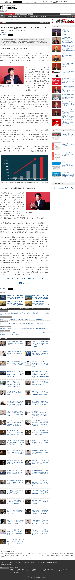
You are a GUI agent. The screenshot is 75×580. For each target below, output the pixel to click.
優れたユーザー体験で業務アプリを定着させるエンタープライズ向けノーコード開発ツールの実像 (15, 363)
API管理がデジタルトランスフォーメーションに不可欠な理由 (68, 57)
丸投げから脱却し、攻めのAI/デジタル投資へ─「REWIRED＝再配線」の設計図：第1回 (15, 297)
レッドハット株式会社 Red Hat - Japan (63, 188)
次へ (27, 283)
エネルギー (45, 2)
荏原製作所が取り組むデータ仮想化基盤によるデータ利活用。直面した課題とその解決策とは (15, 521)
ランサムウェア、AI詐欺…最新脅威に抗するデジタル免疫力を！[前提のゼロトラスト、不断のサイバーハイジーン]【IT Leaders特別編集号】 (25, 333)
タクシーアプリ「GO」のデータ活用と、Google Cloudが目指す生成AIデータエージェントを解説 (15, 452)
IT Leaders (8, 7)
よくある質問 (8, 564)
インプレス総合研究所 (44, 569)
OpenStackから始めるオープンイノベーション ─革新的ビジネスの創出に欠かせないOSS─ (68, 121)
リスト (14, 288)
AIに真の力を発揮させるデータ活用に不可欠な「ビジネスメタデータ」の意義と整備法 (40, 432)
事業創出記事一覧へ (44, 22)
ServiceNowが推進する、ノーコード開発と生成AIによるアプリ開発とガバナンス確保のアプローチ (40, 472)
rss (6, 11)
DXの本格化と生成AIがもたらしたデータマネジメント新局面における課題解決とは (40, 502)
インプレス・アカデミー (15, 572)
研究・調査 (65, 1)
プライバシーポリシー (40, 562)
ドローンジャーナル (67, 570)
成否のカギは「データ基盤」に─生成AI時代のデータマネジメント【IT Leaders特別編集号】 (22, 319)
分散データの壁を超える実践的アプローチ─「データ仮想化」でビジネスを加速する (15, 512)
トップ (2, 15)
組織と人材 (39, 16)
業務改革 (10, 16)
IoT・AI (60, 1)
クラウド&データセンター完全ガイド (18, 569)
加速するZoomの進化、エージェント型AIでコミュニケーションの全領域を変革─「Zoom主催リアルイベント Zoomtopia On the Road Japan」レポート (40, 374)
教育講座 (55, 2)
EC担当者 (50, 1)
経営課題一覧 (12, 20)
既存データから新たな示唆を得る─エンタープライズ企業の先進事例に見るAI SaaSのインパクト (40, 442)
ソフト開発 (56, 1)
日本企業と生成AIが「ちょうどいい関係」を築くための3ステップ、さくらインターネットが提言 (40, 521)
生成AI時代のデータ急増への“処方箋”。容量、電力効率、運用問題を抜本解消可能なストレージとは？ (15, 442)
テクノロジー (19, 14)
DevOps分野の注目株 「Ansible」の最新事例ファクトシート (68, 154)
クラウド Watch (53, 569)
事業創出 (16, 16)
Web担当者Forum (35, 569)
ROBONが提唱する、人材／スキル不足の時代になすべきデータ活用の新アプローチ (15, 482)
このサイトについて (4, 562)
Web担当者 (45, 1)
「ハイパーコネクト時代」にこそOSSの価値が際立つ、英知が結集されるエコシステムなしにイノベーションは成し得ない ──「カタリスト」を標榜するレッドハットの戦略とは (68, 113)
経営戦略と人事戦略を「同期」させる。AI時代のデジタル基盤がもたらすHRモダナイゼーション (40, 353)
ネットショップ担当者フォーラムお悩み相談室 (35, 570)
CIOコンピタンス (48, 16)
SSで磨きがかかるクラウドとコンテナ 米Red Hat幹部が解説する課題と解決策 (68, 96)
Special (22, 20)
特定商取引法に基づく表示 (51, 562)
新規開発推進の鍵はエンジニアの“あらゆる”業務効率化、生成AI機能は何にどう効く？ (40, 452)
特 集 (28, 14)
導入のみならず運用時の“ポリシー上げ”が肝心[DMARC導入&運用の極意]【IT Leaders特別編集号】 (24, 328)
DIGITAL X (60, 570)
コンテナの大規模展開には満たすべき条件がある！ (68, 72)
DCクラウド (26, 2)
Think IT (28, 569)
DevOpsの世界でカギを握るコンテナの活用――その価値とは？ (68, 65)
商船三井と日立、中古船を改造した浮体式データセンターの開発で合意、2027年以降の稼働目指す (40, 297)
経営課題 (10, 14)
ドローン (50, 2)
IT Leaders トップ (4, 20)
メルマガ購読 (17, 562)
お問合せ (2, 564)
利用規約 (11, 562)
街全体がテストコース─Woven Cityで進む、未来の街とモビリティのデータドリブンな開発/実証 (15, 303)
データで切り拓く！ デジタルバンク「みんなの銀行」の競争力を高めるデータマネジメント (40, 462)
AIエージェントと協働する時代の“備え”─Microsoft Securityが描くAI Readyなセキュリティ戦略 (40, 393)
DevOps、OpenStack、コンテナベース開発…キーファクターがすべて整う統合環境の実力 (68, 164)
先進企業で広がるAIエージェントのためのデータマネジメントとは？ (15, 353)
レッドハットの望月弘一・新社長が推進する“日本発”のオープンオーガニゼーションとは (68, 103)
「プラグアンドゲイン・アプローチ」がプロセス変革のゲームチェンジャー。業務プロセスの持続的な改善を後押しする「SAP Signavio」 (40, 414)
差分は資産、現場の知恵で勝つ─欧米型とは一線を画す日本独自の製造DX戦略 (15, 462)
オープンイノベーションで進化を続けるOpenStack (24, 278)
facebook (3, 11)
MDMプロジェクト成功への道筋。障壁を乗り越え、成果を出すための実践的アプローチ (15, 472)
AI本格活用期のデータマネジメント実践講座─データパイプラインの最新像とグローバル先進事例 (40, 512)
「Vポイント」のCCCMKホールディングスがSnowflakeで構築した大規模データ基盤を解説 (40, 492)
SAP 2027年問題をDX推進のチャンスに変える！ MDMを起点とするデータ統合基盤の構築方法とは (15, 432)
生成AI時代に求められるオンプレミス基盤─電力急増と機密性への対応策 (15, 393)
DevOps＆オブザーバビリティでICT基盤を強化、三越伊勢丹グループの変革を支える (15, 492)
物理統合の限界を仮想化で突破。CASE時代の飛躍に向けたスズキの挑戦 (15, 343)
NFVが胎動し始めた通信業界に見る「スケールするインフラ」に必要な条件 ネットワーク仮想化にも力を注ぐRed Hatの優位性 (68, 40)
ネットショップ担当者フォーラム (17, 570)
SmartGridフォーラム (62, 569)
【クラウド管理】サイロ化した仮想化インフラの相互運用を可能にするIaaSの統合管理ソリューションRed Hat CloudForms (68, 175)
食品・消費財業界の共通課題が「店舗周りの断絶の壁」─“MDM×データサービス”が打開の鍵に (40, 402)
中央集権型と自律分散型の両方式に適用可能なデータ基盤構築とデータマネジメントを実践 (15, 502)
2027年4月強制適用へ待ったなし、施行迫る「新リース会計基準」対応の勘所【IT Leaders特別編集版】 (24, 313)
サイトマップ (61, 562)
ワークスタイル (31, 16)
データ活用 (23, 16)
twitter (1, 11)
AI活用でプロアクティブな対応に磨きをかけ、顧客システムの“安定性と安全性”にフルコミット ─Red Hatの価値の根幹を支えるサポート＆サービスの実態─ (68, 49)
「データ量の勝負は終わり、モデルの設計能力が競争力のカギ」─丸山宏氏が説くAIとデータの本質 (40, 303)
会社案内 (32, 562)
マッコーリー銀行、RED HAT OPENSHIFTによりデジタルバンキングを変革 (68, 134)
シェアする (3, 34)
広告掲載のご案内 (25, 562)
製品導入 (36, 2)
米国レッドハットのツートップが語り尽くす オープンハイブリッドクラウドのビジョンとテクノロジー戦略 (68, 31)
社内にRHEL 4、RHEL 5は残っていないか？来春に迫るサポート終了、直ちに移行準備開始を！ (68, 80)
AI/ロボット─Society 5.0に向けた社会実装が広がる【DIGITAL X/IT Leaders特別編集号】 (22, 323)
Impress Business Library (51, 570)
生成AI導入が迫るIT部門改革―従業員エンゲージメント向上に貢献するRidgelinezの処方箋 (40, 383)
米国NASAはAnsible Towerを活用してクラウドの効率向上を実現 (68, 144)
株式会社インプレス (14, 567)
